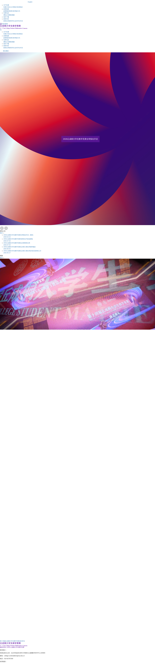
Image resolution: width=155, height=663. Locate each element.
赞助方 (15, 7)
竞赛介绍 (6, 7)
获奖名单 (6, 21)
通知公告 (6, 15)
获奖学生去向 (13, 21)
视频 (13, 15)
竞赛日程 (12, 11)
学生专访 (20, 21)
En (1, 30)
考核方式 (17, 11)
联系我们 (20, 7)
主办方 (11, 7)
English (30, 2)
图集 (10, 15)
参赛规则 (6, 11)
